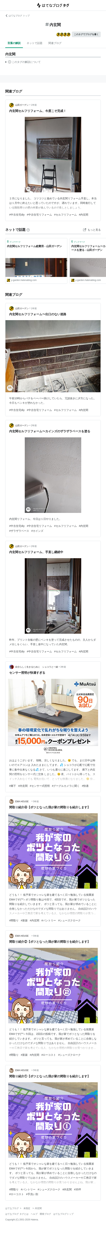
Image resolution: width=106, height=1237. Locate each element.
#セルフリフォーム (65, 214)
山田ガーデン (22, 105)
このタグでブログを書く (86, 34)
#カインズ (37, 530)
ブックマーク (14, 241)
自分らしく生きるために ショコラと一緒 (36, 667)
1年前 (34, 105)
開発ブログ (45, 1214)
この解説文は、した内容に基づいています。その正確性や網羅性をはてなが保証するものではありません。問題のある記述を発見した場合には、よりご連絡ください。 (23, 62)
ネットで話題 (34, 43)
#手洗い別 (32, 1194)
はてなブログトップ (63, 1214)
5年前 (36, 801)
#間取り (14, 920)
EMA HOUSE (23, 801)
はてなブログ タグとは (16, 1214)
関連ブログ (55, 43)
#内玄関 (83, 214)
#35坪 (77, 1189)
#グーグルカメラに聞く (66, 785)
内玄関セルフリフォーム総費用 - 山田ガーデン (34, 246)
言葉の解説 (14, 43)
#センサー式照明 (40, 785)
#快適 (85, 785)
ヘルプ (34, 1214)
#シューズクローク (69, 920)
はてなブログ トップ (17, 15)
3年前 (63, 667)
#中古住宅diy (17, 214)
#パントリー (48, 920)
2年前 (34, 425)
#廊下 (12, 785)
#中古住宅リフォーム (39, 214)
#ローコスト (48, 1054)
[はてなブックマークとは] (28, 230)
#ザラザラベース (19, 530)
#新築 (24, 920)
